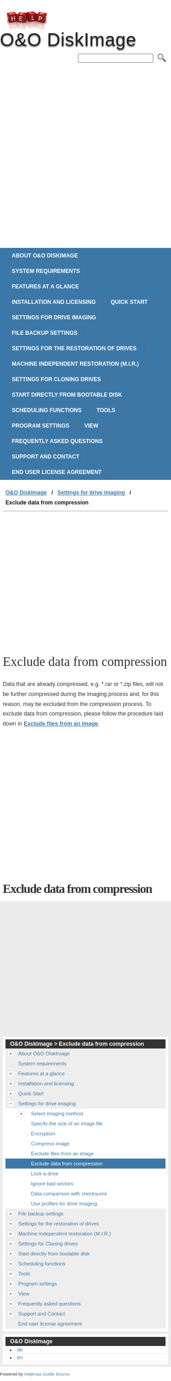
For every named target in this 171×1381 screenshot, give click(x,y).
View (91, 426)
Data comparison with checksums (69, 1193)
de (19, 1349)
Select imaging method (57, 1113)
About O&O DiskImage (45, 255)
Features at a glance (45, 286)
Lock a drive (44, 1173)
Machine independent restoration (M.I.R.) (75, 364)
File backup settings (45, 333)
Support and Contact (45, 457)
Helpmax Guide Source (46, 1373)
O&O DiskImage (27, 20)
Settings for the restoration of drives (74, 348)
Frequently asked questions (57, 441)
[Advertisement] (85, 156)
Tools (106, 410)
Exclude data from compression (67, 1163)
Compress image (50, 1143)
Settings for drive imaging (54, 317)
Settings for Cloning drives (56, 379)
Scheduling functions (47, 410)
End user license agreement (57, 472)
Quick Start (129, 302)
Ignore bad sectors (52, 1183)
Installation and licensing (54, 302)
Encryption (43, 1133)
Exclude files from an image (61, 724)
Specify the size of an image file (67, 1123)
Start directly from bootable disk (67, 395)
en (19, 1357)
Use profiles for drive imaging (64, 1203)
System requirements (46, 271)
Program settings (40, 426)
